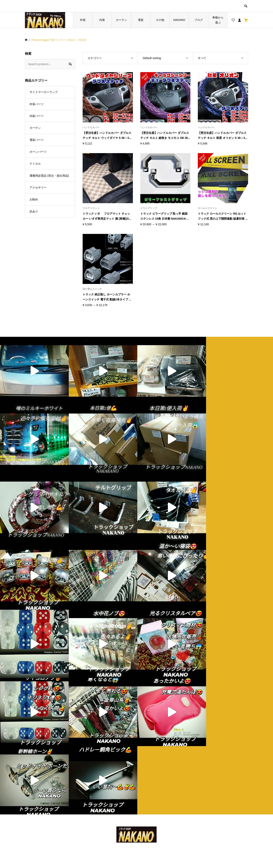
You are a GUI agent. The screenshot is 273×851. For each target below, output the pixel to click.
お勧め (34, 199)
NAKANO (179, 20)
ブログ (198, 20)
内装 (102, 20)
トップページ (97, 741)
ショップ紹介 (153, 741)
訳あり (34, 211)
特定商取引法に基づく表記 (162, 755)
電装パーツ (37, 139)
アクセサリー (38, 187)
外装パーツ (37, 104)
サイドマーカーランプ (44, 92)
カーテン (121, 20)
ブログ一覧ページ (100, 748)
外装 (83, 20)
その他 (160, 20)
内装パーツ (37, 116)
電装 (141, 20)
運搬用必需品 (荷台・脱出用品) (49, 175)
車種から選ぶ (218, 20)
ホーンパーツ (38, 151)
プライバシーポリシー (159, 748)
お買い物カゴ (97, 755)
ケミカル (35, 163)
